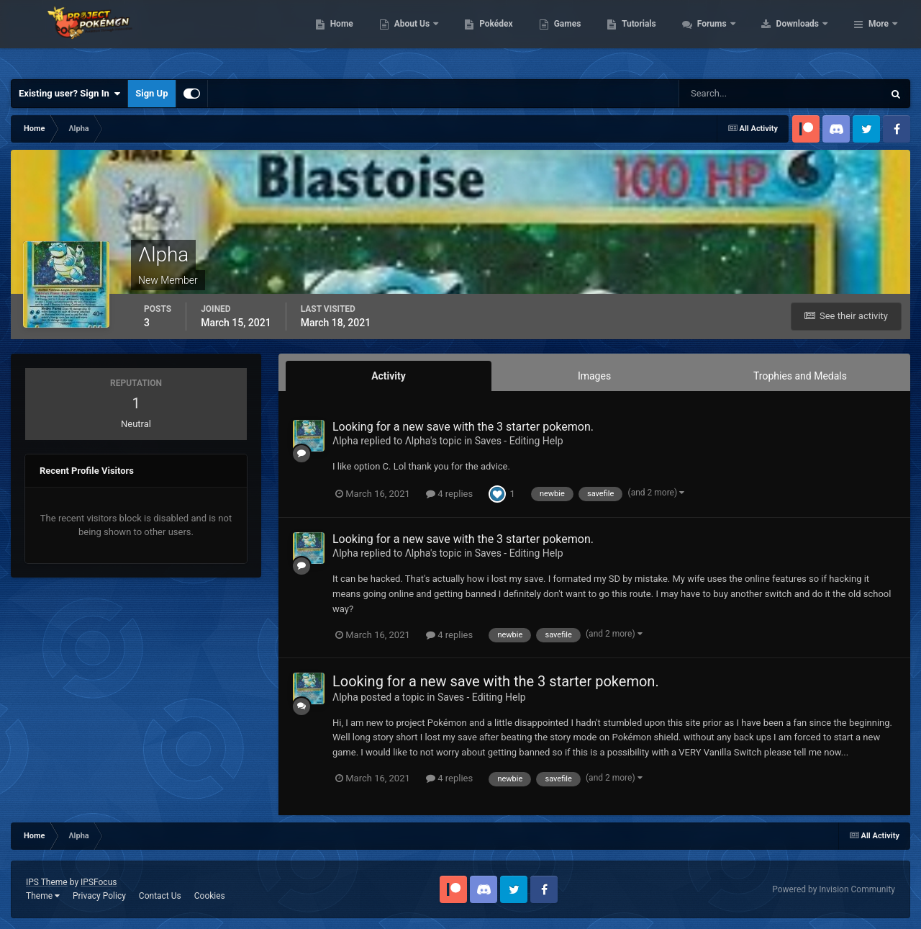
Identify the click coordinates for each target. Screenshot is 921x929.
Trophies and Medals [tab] (800, 376)
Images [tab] (594, 376)
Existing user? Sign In (69, 93)
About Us (504, 36)
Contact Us (160, 896)
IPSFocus (99, 882)
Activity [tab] (388, 376)
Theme (43, 896)
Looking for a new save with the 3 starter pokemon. (463, 427)
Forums (804, 36)
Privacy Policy (99, 896)
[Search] (737, 93)
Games (658, 36)
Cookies (209, 896)
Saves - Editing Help (519, 440)
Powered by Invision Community (833, 889)
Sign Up (151, 93)
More (878, 36)
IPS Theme (47, 882)
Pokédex (588, 36)
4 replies (449, 493)
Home (432, 36)
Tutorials (730, 36)
